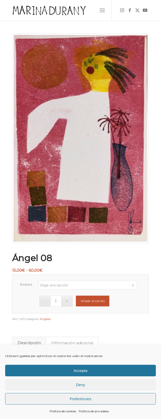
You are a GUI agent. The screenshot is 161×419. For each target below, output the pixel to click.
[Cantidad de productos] (55, 301)
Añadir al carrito (93, 301)
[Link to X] (137, 10)
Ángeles (45, 319)
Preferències (80, 399)
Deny (80, 384)
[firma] (67, 10)
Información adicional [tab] (72, 343)
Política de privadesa (94, 411)
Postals (26, 284)
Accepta (80, 370)
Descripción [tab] (29, 343)
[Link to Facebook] (129, 10)
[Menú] (102, 10)
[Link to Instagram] (122, 10)
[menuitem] (102, 10)
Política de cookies (63, 411)
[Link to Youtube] (145, 10)
